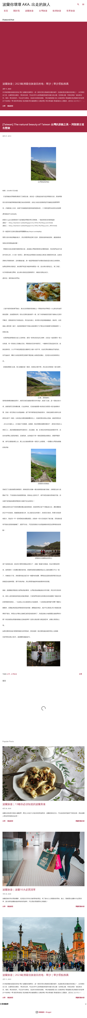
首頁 (5, 10)
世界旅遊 (69, 10)
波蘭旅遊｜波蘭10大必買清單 (19, 889)
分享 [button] (4, 106)
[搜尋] (78, 4)
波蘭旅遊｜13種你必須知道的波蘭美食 (24, 804)
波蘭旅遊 (28, 10)
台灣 (8, 674)
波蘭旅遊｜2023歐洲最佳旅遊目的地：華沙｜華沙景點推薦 (36, 83)
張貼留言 (10, 106)
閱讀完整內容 (80, 821)
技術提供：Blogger (43, 1012)
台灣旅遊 (42, 10)
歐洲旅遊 (55, 10)
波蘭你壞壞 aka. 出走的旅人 (26, 4)
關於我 (15, 10)
